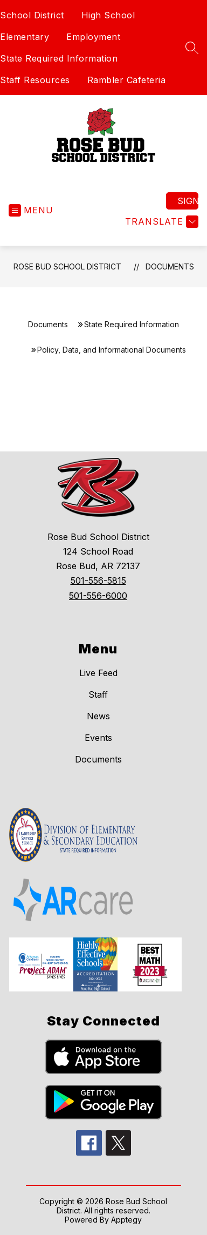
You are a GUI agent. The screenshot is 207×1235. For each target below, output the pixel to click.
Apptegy (126, 1219)
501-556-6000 (98, 595)
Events (98, 737)
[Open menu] (31, 210)
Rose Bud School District (67, 266)
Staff (98, 694)
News (98, 716)
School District (32, 15)
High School (108, 15)
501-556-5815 (98, 580)
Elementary (24, 36)
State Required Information (59, 58)
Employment (93, 36)
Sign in (187, 200)
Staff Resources (35, 80)
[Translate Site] (160, 221)
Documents (170, 266)
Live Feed (98, 672)
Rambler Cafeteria (126, 80)
